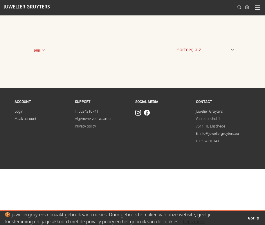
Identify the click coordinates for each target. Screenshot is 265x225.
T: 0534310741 (86, 111)
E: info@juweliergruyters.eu (217, 133)
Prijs (39, 50)
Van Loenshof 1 (208, 118)
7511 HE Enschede (211, 126)
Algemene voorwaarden (94, 118)
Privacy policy (85, 126)
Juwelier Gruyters (209, 111)
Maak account (26, 118)
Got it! (253, 218)
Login (19, 111)
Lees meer (194, 221)
